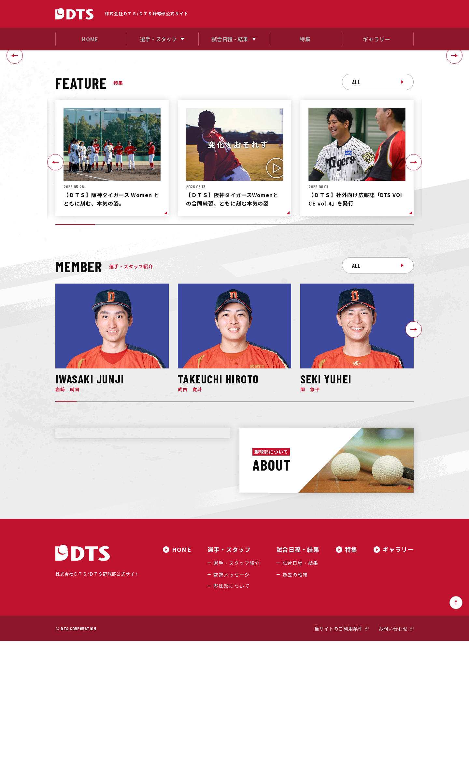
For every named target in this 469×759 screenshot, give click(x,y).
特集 (351, 668)
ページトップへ (455, 720)
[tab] (232, 167)
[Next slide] (454, 115)
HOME (184, 668)
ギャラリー (398, 668)
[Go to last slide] (15, 115)
